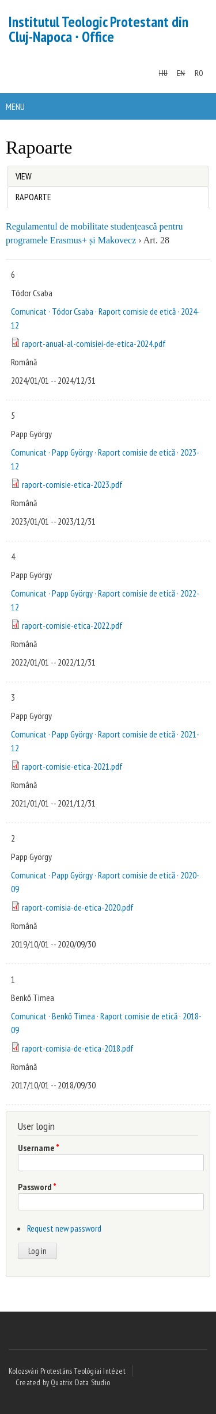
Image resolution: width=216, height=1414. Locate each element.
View (24, 176)
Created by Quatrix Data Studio (63, 1382)
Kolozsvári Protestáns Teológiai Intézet (67, 1371)
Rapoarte (29, 194)
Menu (15, 106)
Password (37, 1187)
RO (199, 73)
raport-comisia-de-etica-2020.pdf (78, 907)
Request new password (64, 1228)
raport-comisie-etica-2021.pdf (72, 766)
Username (38, 1147)
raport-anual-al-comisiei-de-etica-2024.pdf (94, 343)
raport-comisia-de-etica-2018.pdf (78, 1048)
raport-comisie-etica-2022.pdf (72, 625)
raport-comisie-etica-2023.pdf (72, 484)
